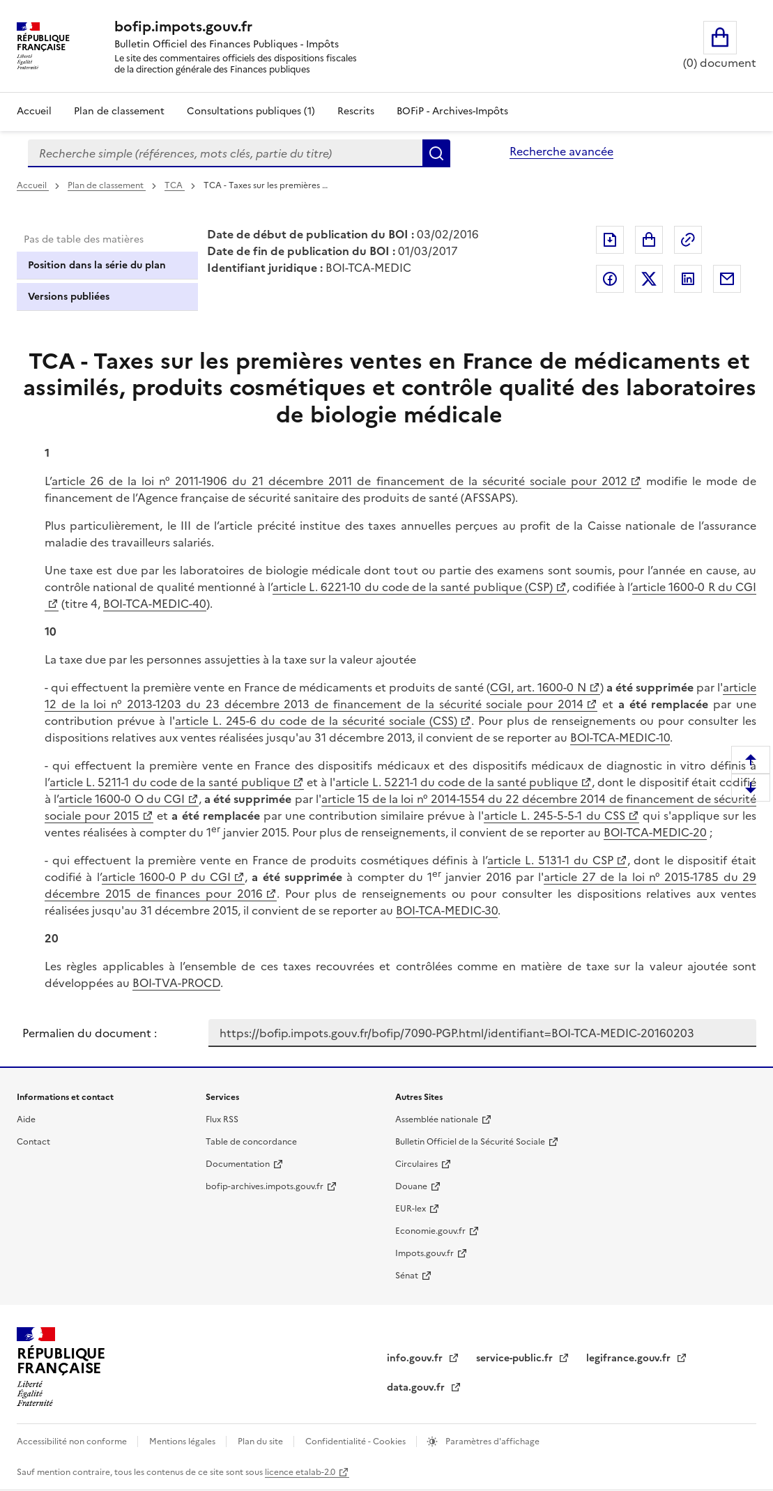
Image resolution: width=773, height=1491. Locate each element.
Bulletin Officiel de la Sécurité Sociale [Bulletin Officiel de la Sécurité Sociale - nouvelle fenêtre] (470, 1142)
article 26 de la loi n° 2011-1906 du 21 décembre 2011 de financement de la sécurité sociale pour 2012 (339, 481)
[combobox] (225, 153)
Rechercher (436, 153)
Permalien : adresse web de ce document (688, 240)
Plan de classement (107, 185)
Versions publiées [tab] (68, 296)
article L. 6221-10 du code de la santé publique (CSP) (413, 587)
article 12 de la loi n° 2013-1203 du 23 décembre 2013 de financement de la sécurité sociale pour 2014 (400, 695)
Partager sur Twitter (649, 279)
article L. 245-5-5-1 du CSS (554, 815)
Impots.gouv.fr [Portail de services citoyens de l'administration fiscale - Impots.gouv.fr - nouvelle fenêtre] (424, 1253)
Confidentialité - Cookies (356, 1441)
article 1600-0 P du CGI (166, 877)
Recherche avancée (561, 151)
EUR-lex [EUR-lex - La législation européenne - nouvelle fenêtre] (410, 1208)
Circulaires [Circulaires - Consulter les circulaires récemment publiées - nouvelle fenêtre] (416, 1164)
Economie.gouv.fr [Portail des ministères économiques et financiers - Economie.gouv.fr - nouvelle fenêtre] (430, 1231)
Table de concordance (251, 1142)
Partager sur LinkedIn (688, 279)
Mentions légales (183, 1441)
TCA (174, 185)
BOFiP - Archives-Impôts (452, 111)
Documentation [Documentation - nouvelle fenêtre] (238, 1164)
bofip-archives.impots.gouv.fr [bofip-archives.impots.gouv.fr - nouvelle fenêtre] (264, 1186)
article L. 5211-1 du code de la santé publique (169, 782)
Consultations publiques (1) (251, 111)
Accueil (34, 111)
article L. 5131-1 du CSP (550, 860)
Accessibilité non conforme (73, 1441)
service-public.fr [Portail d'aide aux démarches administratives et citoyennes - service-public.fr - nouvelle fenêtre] (516, 1358)
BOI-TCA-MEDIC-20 (655, 832)
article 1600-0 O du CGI (122, 798)
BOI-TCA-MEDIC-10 (620, 737)
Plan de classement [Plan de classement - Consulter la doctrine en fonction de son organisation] (119, 111)
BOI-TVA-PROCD (176, 982)
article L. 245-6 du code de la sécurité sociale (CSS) (316, 720)
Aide (26, 1119)
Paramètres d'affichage (491, 1441)
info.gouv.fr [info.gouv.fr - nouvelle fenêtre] (416, 1358)
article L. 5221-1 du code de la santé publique (456, 782)
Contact (33, 1142)
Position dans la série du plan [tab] (97, 265)
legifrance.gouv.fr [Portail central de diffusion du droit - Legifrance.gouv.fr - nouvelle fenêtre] (629, 1358)
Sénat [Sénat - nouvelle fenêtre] (406, 1275)
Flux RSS (222, 1119)
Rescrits (355, 111)
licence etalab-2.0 (300, 1472)
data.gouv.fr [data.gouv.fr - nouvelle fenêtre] (417, 1387)
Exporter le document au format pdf (610, 240)
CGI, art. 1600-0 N (538, 687)
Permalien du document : (89, 1033)
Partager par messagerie (727, 279)
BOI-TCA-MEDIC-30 (447, 910)
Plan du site (261, 1441)
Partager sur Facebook (610, 279)
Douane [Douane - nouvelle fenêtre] (411, 1186)
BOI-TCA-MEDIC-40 (154, 603)
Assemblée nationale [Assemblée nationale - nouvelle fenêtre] (436, 1119)
